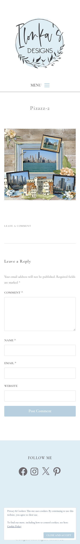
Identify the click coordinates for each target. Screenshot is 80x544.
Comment (13, 292)
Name (10, 340)
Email (10, 363)
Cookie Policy (14, 526)
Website (10, 386)
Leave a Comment (17, 225)
